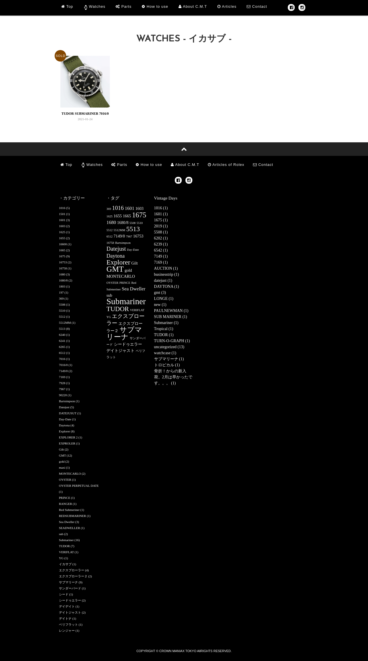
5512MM (65, 322)
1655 (62, 238)
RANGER (65, 503)
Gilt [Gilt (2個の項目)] (134, 263)
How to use (155, 6)
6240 (62, 334)
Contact (257, 6)
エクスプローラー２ (73, 576)
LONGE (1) (163, 298)
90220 (63, 395)
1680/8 (63, 280)
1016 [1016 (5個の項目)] (118, 208)
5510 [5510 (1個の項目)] (140, 223)
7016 (62, 359)
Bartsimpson (67, 401)
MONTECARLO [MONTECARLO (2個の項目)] (120, 276)
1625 (62, 232)
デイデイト (67, 606)
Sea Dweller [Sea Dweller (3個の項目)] (133, 289)
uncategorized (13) (169, 347)
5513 (62, 328)
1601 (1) (161, 214)
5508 (62, 304)
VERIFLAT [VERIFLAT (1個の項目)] (137, 310)
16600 (63, 244)
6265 (62, 346)
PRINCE (64, 497)
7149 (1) (161, 256)
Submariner (66, 540)
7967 (62, 389)
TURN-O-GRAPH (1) (172, 341)
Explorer (64, 431)
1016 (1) (161, 208)
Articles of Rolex (226, 164)
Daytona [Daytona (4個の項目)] (115, 256)
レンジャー (67, 630)
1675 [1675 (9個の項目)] (139, 215)
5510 (62, 310)
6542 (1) (161, 250)
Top (67, 6)
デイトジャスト (70, 612)
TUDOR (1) (164, 335)
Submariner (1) (166, 323)
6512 (62, 353)
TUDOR (64, 546)
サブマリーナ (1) (169, 359)
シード (63, 594)
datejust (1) (163, 280)
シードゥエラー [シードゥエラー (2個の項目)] (128, 344)
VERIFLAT (66, 552)
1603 (62, 226)
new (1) (160, 304)
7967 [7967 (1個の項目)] (129, 236)
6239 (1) (161, 244)
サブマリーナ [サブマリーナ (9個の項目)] (124, 333)
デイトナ (65, 618)
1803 (62, 286)
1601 (62, 220)
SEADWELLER (69, 528)
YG (61, 558)
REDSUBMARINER (72, 516)
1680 (62, 274)
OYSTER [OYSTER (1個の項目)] (112, 282)
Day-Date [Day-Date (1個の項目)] (133, 249)
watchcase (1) (165, 353)
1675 (62, 256)
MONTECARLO (70, 473)
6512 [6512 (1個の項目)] (109, 236)
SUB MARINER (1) (170, 317)
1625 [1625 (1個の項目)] (109, 216)
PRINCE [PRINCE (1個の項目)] (124, 282)
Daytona (64, 425)
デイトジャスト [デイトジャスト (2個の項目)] (120, 350)
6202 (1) (161, 238)
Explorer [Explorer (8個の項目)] (118, 262)
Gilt (61, 449)
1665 (62, 250)
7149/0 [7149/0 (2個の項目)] (119, 236)
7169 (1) (161, 262)
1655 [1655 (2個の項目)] (118, 216)
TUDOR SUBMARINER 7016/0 (85, 114)
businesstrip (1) (166, 274)
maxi (62, 467)
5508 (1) (161, 232)
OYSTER (65, 479)
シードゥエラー (70, 600)
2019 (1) (161, 226)
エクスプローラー (71, 570)
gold (62, 461)
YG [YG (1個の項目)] (108, 317)
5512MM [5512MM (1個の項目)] (119, 230)
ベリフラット (68, 624)
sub (61, 534)
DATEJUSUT (67, 413)
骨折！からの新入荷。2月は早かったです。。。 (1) (173, 377)
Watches (97, 6)
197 (61, 292)
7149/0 (63, 371)
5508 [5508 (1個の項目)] (132, 223)
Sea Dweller (66, 522)
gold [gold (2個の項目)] (128, 270)
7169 (62, 377)
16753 (63, 262)
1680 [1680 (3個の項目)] (111, 222)
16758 (63, 268)
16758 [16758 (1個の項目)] (110, 242)
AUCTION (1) (166, 268)
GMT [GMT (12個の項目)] (115, 269)
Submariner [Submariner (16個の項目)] (126, 301)
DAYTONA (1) (166, 286)
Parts (123, 6)
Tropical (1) (163, 329)
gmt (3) (160, 292)
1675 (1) (161, 220)
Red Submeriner (69, 509)
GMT (62, 455)
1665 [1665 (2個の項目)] (127, 216)
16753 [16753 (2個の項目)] (138, 236)
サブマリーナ (68, 582)
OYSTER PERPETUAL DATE (79, 485)
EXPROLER (67, 443)
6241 (62, 340)
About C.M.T (193, 6)
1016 (62, 208)
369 (61, 298)
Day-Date (65, 419)
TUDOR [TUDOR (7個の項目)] (117, 309)
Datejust (64, 407)
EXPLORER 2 (68, 437)
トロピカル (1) (167, 365)
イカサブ (65, 564)
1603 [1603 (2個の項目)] (139, 208)
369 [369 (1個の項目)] (108, 208)
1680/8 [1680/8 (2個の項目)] (123, 222)
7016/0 (63, 365)
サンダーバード (70, 588)
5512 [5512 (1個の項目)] (109, 230)
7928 (62, 383)
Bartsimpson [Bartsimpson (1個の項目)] (123, 242)
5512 (62, 316)
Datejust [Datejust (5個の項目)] (116, 249)
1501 (62, 214)
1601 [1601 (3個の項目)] (129, 208)
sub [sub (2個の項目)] (109, 295)
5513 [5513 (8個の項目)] (133, 229)
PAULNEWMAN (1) (171, 311)
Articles (227, 6)
